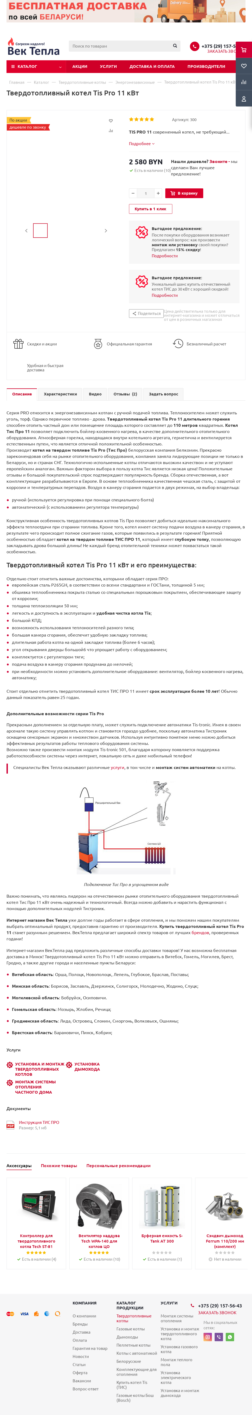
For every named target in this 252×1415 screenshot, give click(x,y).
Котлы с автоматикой (137, 1353)
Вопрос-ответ (86, 1389)
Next (106, 231)
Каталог (27, 66)
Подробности (165, 256)
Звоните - (220, 161)
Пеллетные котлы (133, 1345)
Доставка (82, 1332)
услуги (117, 767)
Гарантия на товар (90, 1348)
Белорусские (129, 1361)
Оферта (80, 1372)
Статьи (79, 1364)
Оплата (80, 1340)
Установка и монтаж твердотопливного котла (180, 1334)
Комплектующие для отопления (137, 1372)
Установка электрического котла (176, 1377)
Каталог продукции (130, 1305)
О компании (84, 1316)
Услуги (108, 66)
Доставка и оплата (152, 66)
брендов (200, 932)
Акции (79, 66)
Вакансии (82, 1381)
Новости (81, 1356)
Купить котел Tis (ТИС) (132, 1385)
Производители (206, 66)
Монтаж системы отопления (177, 1318)
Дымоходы (127, 1337)
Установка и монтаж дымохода (180, 1393)
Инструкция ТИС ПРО (39, 1122)
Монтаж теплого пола (176, 1362)
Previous (27, 231)
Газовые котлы (131, 1329)
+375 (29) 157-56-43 (223, 46)
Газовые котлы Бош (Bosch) (135, 1398)
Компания (84, 1303)
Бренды (80, 1324)
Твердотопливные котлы (134, 1318)
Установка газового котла (179, 1349)
